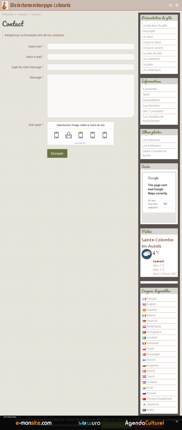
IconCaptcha (80, 143)
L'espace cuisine (153, 47)
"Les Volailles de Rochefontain (153, 119)
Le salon (148, 36)
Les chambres (151, 59)
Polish (148, 348)
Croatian (150, 382)
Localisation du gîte (155, 25)
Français (150, 298)
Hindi (148, 387)
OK (165, 204)
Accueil (9, 14)
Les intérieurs (151, 140)
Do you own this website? (153, 204)
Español (150, 309)
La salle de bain (152, 53)
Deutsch (150, 320)
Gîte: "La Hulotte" (153, 111)
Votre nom (34, 46)
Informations (151, 81)
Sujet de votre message (26, 67)
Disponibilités (151, 100)
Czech (149, 376)
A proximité (150, 89)
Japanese (151, 404)
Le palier (148, 64)
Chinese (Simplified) (157, 398)
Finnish (149, 359)
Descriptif (149, 31)
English (149, 304)
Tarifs (146, 94)
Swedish (150, 337)
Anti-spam (35, 124)
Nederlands (152, 326)
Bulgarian (151, 365)
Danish (149, 371)
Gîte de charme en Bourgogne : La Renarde (40, 5)
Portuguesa (152, 332)
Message (35, 77)
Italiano (149, 315)
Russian (149, 393)
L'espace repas (152, 42)
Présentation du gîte (157, 18)
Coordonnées (151, 105)
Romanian (151, 343)
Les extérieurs (152, 70)
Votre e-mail (33, 56)
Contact (22, 14)
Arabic (148, 409)
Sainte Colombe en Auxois (155, 153)
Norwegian (151, 354)
